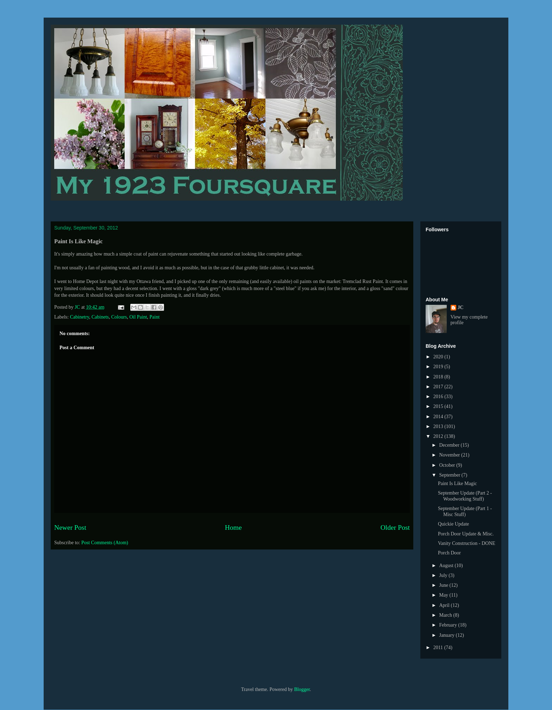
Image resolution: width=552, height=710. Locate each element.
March (446, 615)
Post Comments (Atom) (104, 542)
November (450, 455)
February (448, 625)
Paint (155, 317)
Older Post (395, 527)
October (447, 465)
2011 (438, 647)
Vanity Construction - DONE (466, 543)
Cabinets (100, 317)
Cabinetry (79, 317)
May (444, 595)
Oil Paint (138, 317)
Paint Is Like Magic (457, 483)
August (446, 565)
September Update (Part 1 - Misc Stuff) (465, 511)
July (443, 575)
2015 (439, 406)
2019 (439, 366)
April (445, 605)
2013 (439, 426)
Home (233, 527)
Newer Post (70, 527)
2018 (439, 376)
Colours (119, 317)
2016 (439, 396)
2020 (439, 356)
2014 (439, 416)
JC (461, 307)
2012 (439, 436)
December (449, 445)
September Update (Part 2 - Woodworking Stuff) (465, 496)
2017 (439, 386)
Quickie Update (453, 524)
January (447, 635)
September (450, 475)
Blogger (301, 689)
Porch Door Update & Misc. (466, 533)
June (444, 585)
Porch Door (449, 552)
